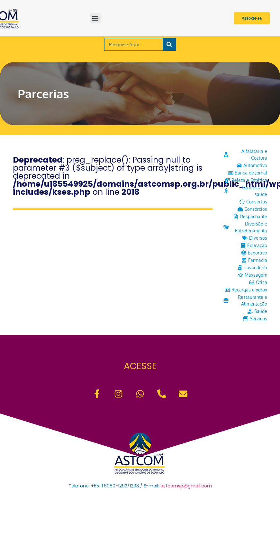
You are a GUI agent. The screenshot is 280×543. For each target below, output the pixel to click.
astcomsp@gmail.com (186, 486)
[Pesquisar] (169, 44)
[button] (95, 18)
